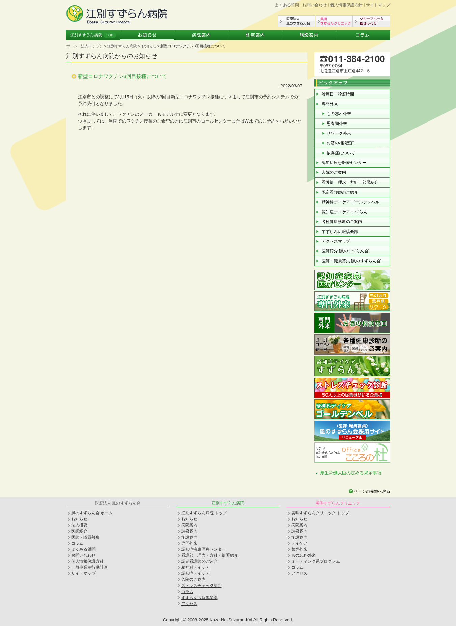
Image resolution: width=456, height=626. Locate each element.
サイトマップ (378, 5)
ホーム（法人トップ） (84, 46)
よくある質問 (287, 5)
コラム (363, 35)
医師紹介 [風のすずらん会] (346, 251)
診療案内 (255, 35)
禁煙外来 (299, 549)
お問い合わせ (314, 5)
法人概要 (79, 525)
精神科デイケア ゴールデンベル (350, 202)
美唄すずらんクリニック (334, 21)
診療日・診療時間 (338, 94)
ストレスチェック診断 (201, 585)
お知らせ (147, 35)
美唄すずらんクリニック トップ (320, 513)
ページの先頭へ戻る (372, 491)
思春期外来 (337, 123)
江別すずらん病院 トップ (204, 513)
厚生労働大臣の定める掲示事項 (350, 472)
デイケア (299, 543)
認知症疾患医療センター (344, 162)
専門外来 (330, 104)
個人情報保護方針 (346, 5)
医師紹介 (79, 531)
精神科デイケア (195, 567)
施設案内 (309, 35)
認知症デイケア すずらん (344, 212)
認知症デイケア (195, 573)
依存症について (341, 153)
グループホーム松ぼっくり (371, 21)
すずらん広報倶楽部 (340, 231)
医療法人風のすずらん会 (296, 21)
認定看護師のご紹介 (340, 192)
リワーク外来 (339, 133)
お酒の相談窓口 (341, 143)
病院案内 (201, 35)
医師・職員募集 (85, 537)
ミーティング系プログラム (315, 561)
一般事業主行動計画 (89, 567)
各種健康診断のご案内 (342, 221)
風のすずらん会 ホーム (92, 513)
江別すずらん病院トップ (93, 35)
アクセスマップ (336, 241)
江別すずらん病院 (122, 46)
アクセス (189, 603)
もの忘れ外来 (339, 113)
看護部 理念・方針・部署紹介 (350, 182)
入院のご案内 (334, 172)
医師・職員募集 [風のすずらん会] (352, 260)
